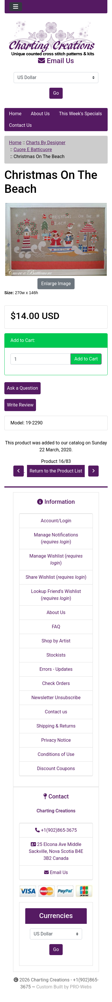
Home (15, 113)
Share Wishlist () (56, 577)
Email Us (56, 61)
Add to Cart (86, 359)
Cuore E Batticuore (33, 149)
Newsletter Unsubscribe (56, 697)
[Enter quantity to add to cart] (40, 358)
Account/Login (56, 520)
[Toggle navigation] (15, 6)
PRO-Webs (81, 987)
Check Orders (56, 683)
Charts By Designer (46, 142)
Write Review (20, 405)
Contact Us (20, 125)
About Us (40, 113)
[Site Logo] (56, 39)
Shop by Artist (56, 641)
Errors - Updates (56, 669)
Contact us (56, 712)
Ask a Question (22, 388)
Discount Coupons (56, 768)
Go (56, 93)
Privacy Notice (56, 740)
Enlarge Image (56, 283)
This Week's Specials (80, 113)
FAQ (56, 626)
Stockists (56, 655)
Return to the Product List (56, 471)
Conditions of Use (56, 754)
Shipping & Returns (56, 726)
